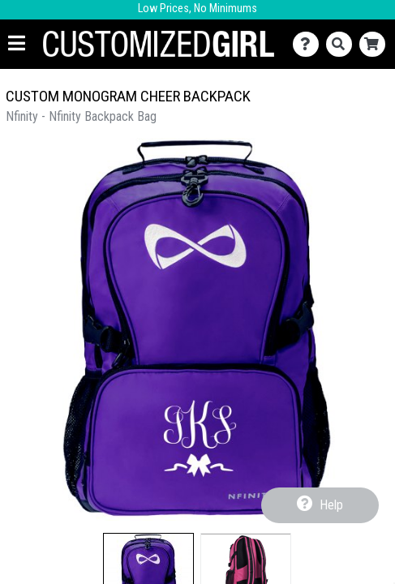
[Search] (342, 44)
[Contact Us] (309, 44)
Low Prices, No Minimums (197, 8)
